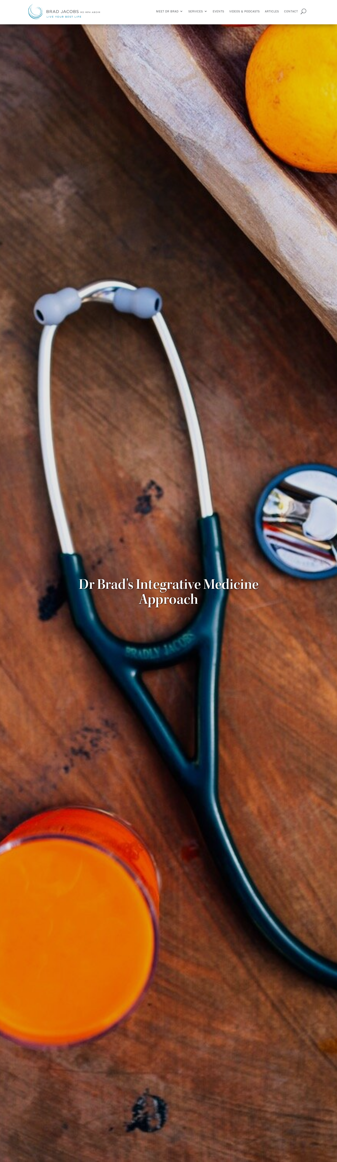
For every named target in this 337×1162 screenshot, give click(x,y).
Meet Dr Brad (167, 11)
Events (218, 11)
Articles (272, 11)
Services (195, 11)
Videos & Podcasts (244, 11)
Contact (291, 11)
